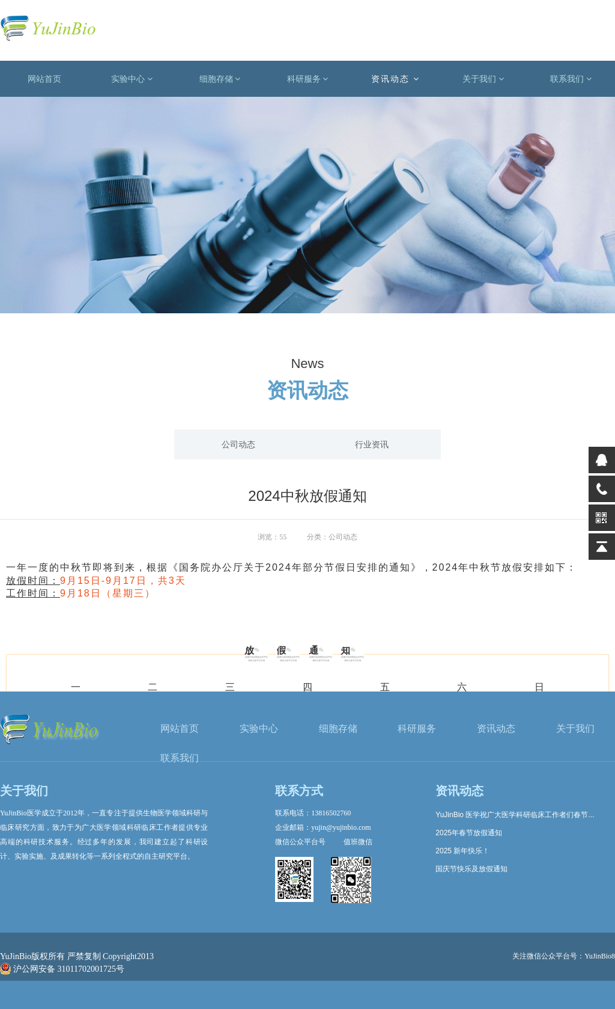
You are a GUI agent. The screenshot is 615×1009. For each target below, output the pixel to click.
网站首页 (44, 79)
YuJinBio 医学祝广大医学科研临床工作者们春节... (514, 815)
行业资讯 (372, 444)
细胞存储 (220, 79)
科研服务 (308, 79)
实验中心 (132, 79)
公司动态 (238, 444)
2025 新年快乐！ (462, 851)
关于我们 (483, 79)
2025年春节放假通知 (468, 833)
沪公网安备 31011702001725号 (62, 969)
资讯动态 (395, 79)
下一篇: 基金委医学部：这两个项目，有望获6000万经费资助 (506, 611)
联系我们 (571, 79)
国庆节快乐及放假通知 (471, 869)
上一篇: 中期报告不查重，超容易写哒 (72, 611)
